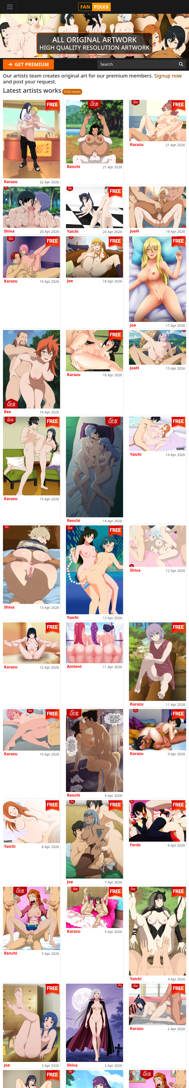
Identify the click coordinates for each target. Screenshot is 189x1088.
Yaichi (73, 231)
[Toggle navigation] (10, 7)
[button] (14, 36)
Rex (7, 411)
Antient (74, 666)
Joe (70, 281)
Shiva (9, 231)
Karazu (10, 181)
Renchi (73, 166)
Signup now (168, 75)
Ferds (135, 845)
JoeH (134, 231)
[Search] (181, 64)
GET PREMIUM (28, 64)
